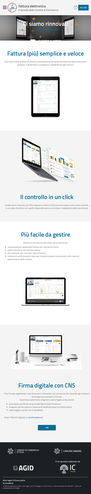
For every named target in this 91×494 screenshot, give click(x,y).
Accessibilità (8, 483)
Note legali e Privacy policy (14, 480)
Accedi (83, 7)
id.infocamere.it (35, 417)
